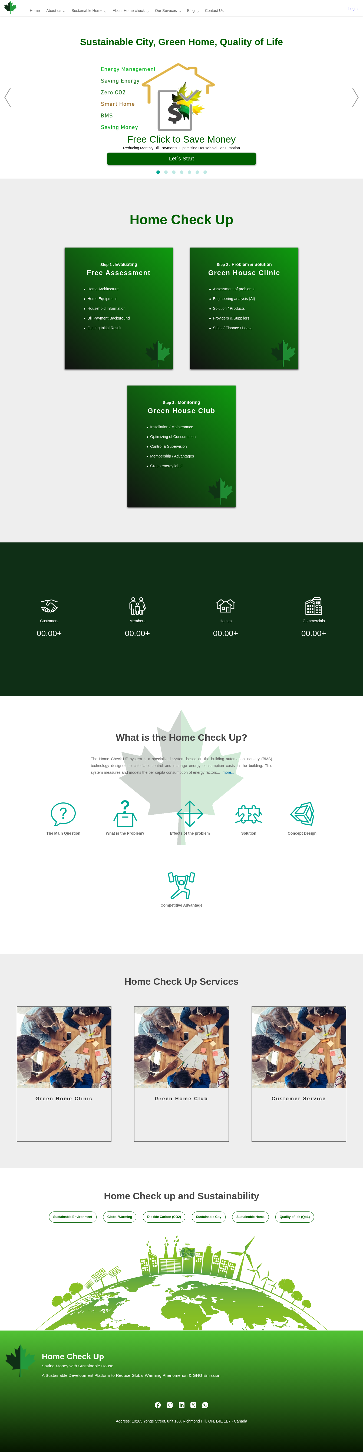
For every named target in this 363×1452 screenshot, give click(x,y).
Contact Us (214, 10)
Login (353, 8)
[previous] (12, 97)
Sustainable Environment (72, 1217)
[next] (350, 97)
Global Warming (119, 1217)
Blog (191, 10)
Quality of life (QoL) (295, 1217)
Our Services (166, 10)
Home (35, 10)
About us (53, 10)
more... (229, 772)
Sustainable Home (86, 10)
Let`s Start (181, 159)
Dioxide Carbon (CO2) (164, 1217)
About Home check (129, 10)
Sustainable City (208, 1217)
